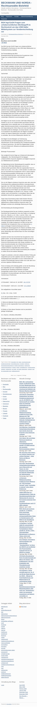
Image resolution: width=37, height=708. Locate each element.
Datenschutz (6, 401)
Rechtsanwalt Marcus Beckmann (16, 34)
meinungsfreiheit (5, 643)
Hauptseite (4, 19)
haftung (3, 628)
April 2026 (22, 685)
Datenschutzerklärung (27, 16)
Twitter (4, 418)
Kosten (5, 396)
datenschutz (4, 614)
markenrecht (27, 365)
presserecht (4, 652)
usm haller (14, 369)
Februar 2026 (23, 688)
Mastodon (5, 406)
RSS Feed (23, 606)
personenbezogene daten (8, 650)
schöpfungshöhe (31, 367)
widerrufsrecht (5, 677)
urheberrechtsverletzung (7, 664)
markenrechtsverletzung (6, 367)
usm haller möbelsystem (22, 369)
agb (2, 608)
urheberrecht (8, 369)
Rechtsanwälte (7, 389)
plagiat (17, 367)
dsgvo (2, 619)
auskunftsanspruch (6, 610)
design (20, 362)
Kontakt (16, 16)
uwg (2, 668)
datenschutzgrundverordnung (9, 615)
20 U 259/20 (27, 285)
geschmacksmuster (26, 362)
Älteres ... (21, 697)
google (3, 626)
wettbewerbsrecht (15, 371)
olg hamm (3, 646)
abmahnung (4, 606)
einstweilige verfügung (7, 621)
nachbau (14, 367)
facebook (3, 624)
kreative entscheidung (19, 365)
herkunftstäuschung (15, 363)
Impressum (9, 16)
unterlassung (4, 657)
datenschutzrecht (5, 617)
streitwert (3, 369)
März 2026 (22, 687)
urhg (2, 666)
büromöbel (13, 362)
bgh (17, 362)
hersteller (22, 363)
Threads (5, 411)
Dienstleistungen (7, 394)
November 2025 (23, 694)
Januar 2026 (22, 690)
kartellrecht (4, 634)
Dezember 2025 (23, 692)
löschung (3, 635)
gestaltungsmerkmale (5, 363)
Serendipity (9, 704)
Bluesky (5, 408)
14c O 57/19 (27, 282)
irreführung (26, 363)
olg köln (3, 648)
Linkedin (5, 413)
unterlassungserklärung (7, 661)
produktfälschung (23, 367)
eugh (2, 623)
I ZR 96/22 (4, 42)
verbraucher (4, 670)
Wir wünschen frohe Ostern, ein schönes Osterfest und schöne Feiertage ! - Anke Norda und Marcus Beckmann (27, 456)
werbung (3, 672)
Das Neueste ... (23, 696)
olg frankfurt (4, 644)
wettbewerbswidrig (6, 675)
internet (3, 630)
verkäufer (30, 369)
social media (4, 655)
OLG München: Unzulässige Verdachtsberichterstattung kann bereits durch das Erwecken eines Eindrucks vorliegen (27, 431)
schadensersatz (5, 653)
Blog (2, 16)
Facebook (5, 416)
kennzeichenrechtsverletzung (7, 365)
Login (2, 685)
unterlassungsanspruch (7, 659)
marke (2, 637)
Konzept (5, 391)
